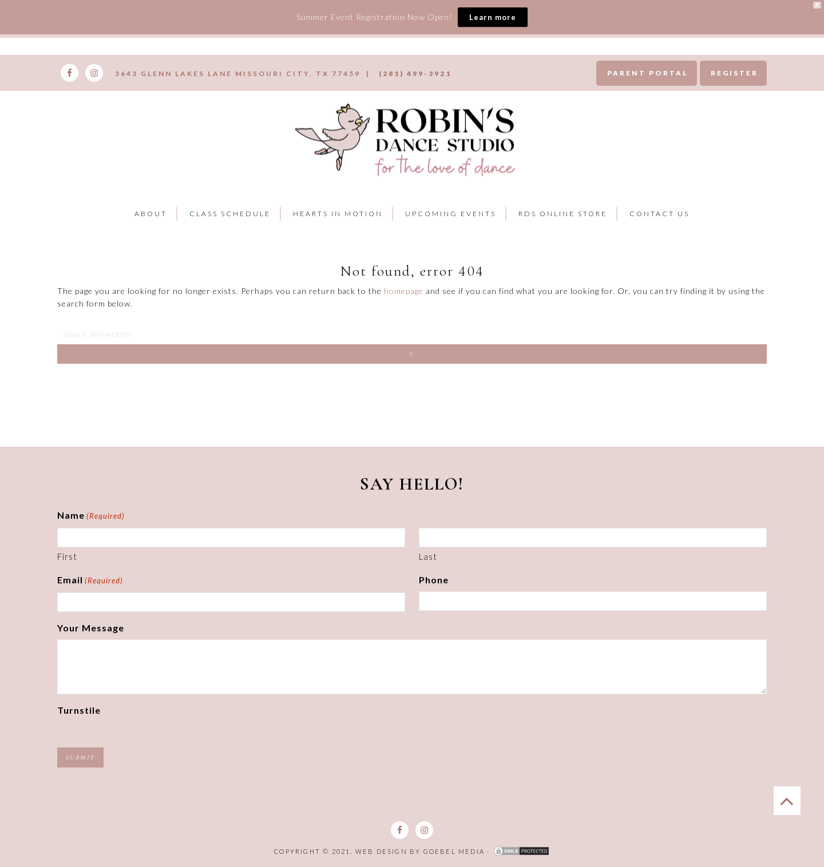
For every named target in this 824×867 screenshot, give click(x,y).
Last (428, 556)
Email (90, 581)
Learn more (492, 17)
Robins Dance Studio (407, 138)
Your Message (90, 627)
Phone (434, 579)
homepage (403, 291)
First (67, 556)
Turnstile (79, 710)
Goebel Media (454, 851)
